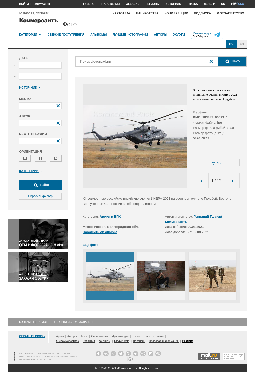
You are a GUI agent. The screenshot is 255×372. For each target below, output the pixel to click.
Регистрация (41, 3)
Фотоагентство (230, 13)
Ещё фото (90, 245)
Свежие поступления (66, 34)
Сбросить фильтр (40, 196)
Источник (29, 87)
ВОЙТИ (24, 3)
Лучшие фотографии (130, 34)
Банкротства (147, 13)
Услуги (179, 34)
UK (223, 3)
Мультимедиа (120, 336)
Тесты (136, 336)
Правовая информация (163, 340)
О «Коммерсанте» (67, 340)
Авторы (160, 34)
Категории (28, 34)
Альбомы (98, 34)
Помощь (43, 321)
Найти (40, 185)
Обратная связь (32, 336)
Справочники (99, 336)
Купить (216, 163)
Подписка (202, 13)
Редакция (89, 340)
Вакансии (139, 340)
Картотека (121, 13)
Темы (84, 336)
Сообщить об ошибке (100, 232)
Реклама (187, 340)
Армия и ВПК (110, 216)
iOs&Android (121, 340)
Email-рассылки (154, 336)
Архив (60, 336)
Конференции (176, 13)
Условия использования (73, 321)
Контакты (26, 321)
